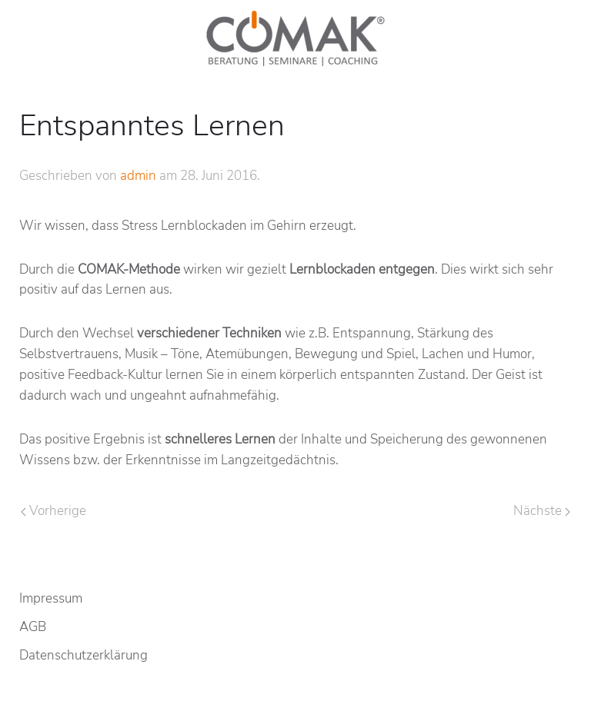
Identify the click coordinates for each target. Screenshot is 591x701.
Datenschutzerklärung (83, 655)
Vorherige (53, 511)
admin (138, 175)
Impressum (50, 598)
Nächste (541, 511)
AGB (32, 627)
